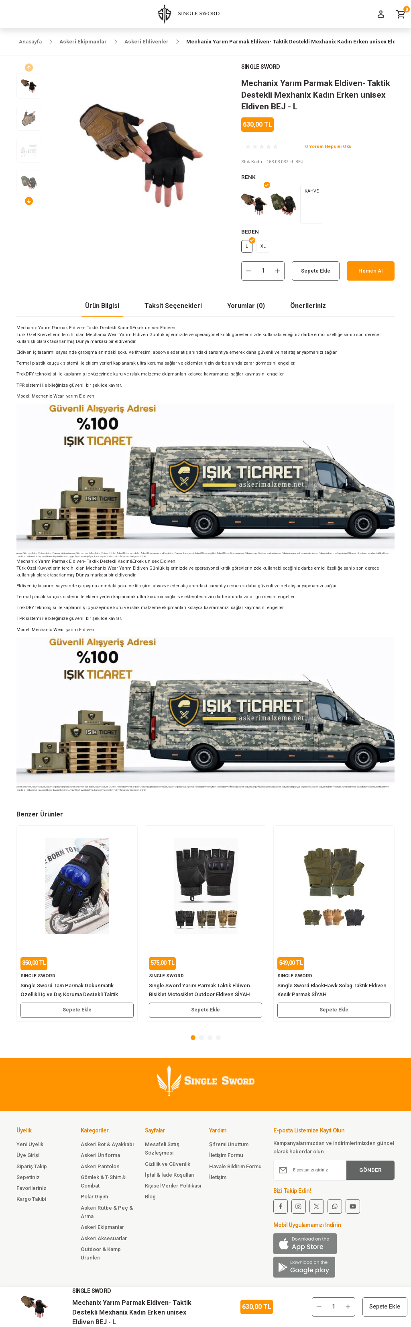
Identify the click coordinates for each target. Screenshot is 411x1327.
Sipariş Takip (31, 1169)
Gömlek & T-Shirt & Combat (103, 1184)
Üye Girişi (27, 1158)
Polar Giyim (94, 1199)
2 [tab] (201, 1040)
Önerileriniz (308, 308)
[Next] (28, 201)
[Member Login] (380, 14)
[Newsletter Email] (334, 1172)
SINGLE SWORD (260, 67)
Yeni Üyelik (29, 1147)
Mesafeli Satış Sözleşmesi (162, 1151)
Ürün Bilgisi (102, 308)
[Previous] (28, 67)
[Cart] (401, 14)
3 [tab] (210, 1040)
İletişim (217, 1180)
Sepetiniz (28, 1180)
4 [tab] (218, 1040)
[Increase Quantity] (277, 273)
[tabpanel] (77, 926)
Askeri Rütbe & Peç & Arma (107, 1214)
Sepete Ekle (315, 273)
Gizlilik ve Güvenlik (167, 1166)
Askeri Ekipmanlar (102, 1230)
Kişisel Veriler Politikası (173, 1188)
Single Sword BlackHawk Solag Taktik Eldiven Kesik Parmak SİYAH (332, 992)
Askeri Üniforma (100, 1158)
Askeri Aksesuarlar (104, 1241)
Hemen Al (371, 273)
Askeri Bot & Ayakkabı (107, 1147)
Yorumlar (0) (246, 308)
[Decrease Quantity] (248, 273)
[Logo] (186, 14)
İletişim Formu (226, 1158)
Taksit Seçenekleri (173, 308)
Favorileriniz (31, 1191)
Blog (150, 1199)
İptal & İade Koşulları (170, 1177)
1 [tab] (193, 1040)
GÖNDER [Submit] (370, 1172)
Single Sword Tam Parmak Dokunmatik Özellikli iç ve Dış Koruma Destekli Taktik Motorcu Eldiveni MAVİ (69, 993)
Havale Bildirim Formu (235, 1169)
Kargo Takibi (31, 1202)
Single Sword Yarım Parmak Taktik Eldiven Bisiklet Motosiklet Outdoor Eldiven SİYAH (199, 992)
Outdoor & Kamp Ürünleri (101, 1256)
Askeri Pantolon (100, 1169)
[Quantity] (263, 273)
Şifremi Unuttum (228, 1147)
